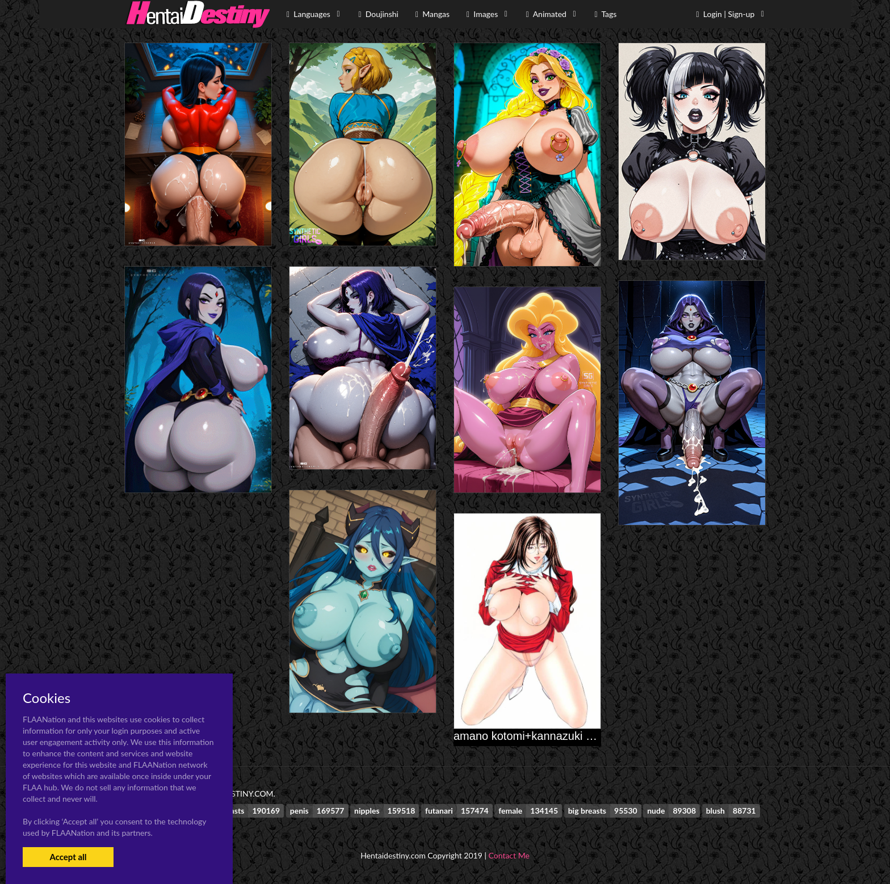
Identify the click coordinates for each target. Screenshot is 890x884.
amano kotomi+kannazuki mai (529, 736)
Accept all (67, 857)
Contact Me (509, 855)
